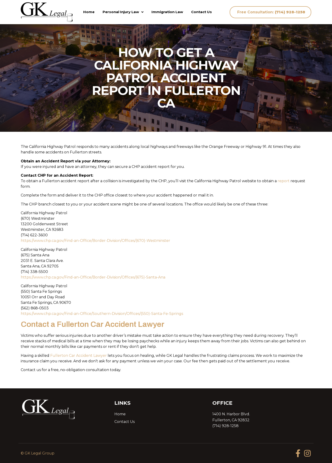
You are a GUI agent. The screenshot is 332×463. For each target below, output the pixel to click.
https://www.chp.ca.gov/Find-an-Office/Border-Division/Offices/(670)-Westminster (95, 240)
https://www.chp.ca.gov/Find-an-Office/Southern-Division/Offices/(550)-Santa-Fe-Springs (102, 313)
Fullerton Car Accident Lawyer (78, 355)
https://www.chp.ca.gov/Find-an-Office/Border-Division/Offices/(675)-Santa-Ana (93, 277)
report (284, 181)
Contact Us (201, 12)
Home (89, 12)
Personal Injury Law (123, 12)
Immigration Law (167, 12)
